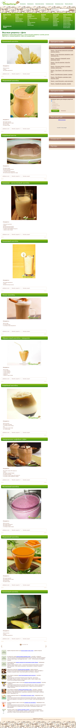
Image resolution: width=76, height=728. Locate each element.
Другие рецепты (66, 27)
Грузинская (55, 24)
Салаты (17, 16)
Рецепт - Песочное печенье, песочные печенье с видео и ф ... (60, 67)
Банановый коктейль (10, 41)
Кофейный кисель (9, 135)
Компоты (29, 23)
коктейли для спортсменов (30, 702)
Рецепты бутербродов (68, 20)
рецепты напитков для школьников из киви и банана (27, 662)
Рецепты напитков (31, 22)
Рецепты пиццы (66, 21)
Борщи (4, 18)
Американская (56, 21)
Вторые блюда (19, 14)
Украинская (55, 16)
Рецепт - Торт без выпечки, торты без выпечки (60, 63)
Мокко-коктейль (8, 295)
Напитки (29, 14)
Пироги (42, 16)
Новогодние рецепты (39, 3)
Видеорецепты (30, 3)
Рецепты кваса (30, 25)
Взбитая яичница (61, 119)
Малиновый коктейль (10, 487)
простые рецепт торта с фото (27, 650)
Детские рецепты (66, 17)
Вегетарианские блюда (7, 27)
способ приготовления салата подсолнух (27, 675)
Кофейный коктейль (10, 385)
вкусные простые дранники (24, 669)
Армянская (55, 25)
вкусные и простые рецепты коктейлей (32, 682)
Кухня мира (56, 14)
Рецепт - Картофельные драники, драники (61, 74)
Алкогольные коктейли (32, 18)
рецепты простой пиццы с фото (25, 689)
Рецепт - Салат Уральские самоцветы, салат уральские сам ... (62, 55)
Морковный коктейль (10, 81)
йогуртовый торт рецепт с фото (27, 695)
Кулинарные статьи (59, 3)
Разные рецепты (67, 14)
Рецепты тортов (44, 20)
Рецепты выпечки (45, 18)
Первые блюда (7, 14)
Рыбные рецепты (19, 18)
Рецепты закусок (66, 23)
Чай (28, 19)
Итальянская (55, 18)
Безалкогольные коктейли (30, 16)
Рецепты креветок (67, 18)
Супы (4, 16)
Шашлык (17, 17)
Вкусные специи (66, 26)
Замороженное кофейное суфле (14, 439)
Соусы (64, 16)
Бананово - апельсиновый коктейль (15, 183)
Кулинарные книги (49, 3)
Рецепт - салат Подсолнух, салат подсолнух (62, 81)
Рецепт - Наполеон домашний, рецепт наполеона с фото (60, 59)
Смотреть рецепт (26, 73)
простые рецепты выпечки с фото (23, 656)
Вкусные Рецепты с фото (34, 719)
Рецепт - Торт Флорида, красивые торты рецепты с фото (61, 77)
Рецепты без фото (69, 3)
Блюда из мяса (18, 20)
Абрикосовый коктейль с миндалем (16, 338)
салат (8, 73)
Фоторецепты (23, 3)
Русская (54, 17)
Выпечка (43, 14)
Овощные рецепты (19, 21)
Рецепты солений (67, 24)
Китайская (55, 22)
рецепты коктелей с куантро (23, 709)
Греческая (55, 20)
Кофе (28, 21)
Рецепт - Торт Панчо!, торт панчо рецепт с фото (62, 71)
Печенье (43, 17)
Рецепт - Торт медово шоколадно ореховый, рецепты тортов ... (62, 51)
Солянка (5, 17)
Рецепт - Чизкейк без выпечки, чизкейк (61, 83)
